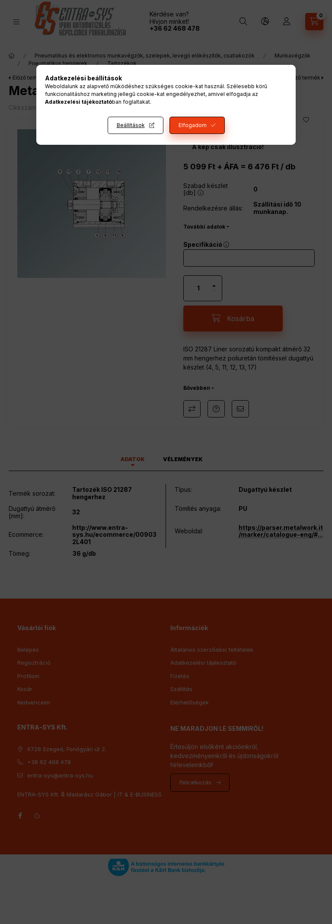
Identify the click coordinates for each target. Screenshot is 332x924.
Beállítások (131, 125)
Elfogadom (193, 125)
